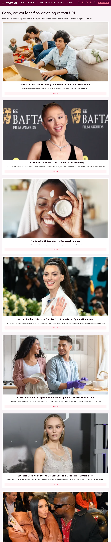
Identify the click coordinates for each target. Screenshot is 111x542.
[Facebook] (79, 3)
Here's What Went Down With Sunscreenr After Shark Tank (91, 190)
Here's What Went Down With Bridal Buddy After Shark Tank (55, 141)
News (23, 3)
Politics (40, 3)
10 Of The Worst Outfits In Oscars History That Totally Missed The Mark (55, 482)
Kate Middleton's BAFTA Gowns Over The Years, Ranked (55, 433)
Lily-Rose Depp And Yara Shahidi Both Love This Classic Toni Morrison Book (92, 93)
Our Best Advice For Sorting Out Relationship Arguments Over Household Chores (55, 93)
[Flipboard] (91, 3)
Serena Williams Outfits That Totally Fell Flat (19, 432)
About (45, 516)
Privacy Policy (62, 516)
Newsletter (103, 2)
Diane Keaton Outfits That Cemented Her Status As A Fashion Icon (92, 385)
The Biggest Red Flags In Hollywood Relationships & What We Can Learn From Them (19, 144)
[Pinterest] (83, 3)
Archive (52, 516)
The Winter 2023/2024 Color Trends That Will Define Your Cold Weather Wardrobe (19, 336)
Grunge (49, 527)
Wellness (61, 3)
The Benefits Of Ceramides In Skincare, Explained (91, 45)
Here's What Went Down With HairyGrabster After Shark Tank (91, 142)
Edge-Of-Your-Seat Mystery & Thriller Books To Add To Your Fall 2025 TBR (91, 482)
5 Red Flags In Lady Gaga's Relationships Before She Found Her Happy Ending (91, 336)
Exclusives (31, 3)
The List (85, 527)
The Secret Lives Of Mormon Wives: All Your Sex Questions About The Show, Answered (55, 287)
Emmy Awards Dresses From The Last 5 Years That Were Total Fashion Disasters (92, 433)
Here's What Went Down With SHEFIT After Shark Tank (19, 383)
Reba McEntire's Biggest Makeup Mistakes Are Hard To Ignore (55, 336)
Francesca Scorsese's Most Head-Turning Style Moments (92, 239)
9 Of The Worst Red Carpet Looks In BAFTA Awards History (55, 45)
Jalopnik (23, 527)
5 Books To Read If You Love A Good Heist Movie (55, 239)
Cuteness (37, 527)
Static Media (45, 519)
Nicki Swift (77, 527)
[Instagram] (87, 3)
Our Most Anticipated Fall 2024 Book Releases (19, 190)
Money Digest (68, 527)
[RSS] (95, 3)
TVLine (30, 527)
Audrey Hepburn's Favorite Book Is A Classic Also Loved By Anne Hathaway (19, 93)
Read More (19, 62)
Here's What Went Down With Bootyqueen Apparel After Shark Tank (55, 192)
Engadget (16, 527)
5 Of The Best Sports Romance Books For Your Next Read (92, 286)
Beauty (69, 3)
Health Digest (57, 527)
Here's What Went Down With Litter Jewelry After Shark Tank (19, 286)
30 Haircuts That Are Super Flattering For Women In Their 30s (19, 240)
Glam (43, 527)
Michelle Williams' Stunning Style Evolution (19, 481)
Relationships (50, 3)
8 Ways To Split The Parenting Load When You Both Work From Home (19, 46)
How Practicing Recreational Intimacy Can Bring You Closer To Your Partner (55, 385)
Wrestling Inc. (93, 527)
